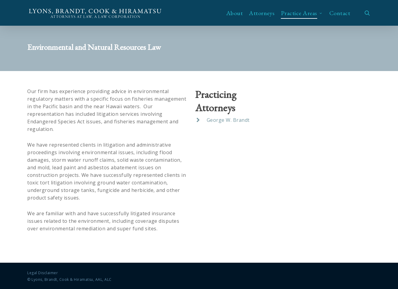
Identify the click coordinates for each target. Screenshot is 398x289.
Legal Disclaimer (42, 272)
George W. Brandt (228, 120)
